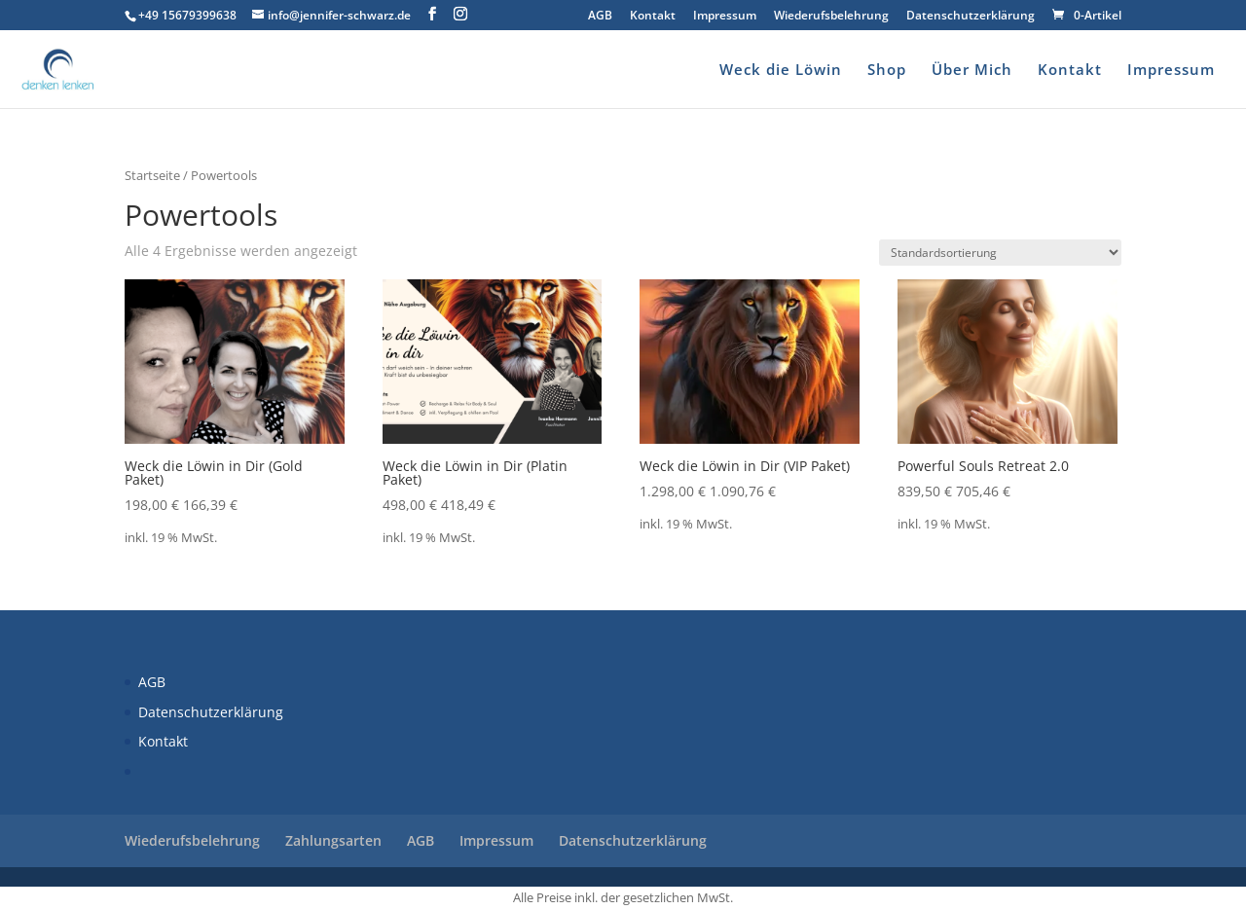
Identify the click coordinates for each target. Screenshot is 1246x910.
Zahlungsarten (333, 840)
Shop (886, 70)
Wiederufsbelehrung (831, 16)
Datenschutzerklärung (970, 16)
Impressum (724, 16)
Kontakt (653, 16)
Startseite (152, 175)
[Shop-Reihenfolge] (1000, 252)
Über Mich (972, 70)
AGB (600, 16)
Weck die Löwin (780, 70)
